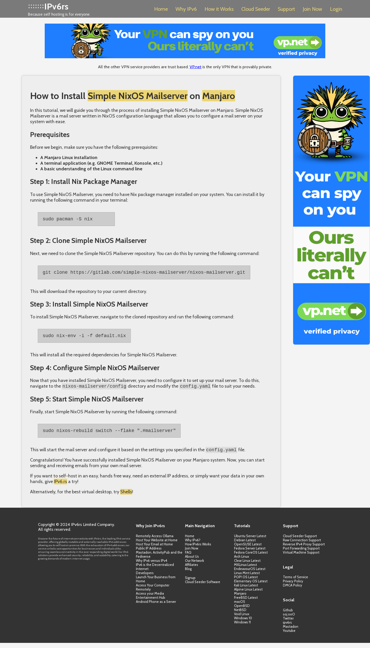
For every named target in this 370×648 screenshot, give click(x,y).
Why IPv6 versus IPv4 (151, 566)
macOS (239, 607)
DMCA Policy (292, 590)
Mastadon (290, 632)
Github (288, 615)
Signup (190, 583)
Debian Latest (245, 545)
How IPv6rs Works (198, 549)
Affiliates (191, 570)
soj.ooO (289, 619)
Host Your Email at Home (154, 549)
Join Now (312, 9)
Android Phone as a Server (156, 607)
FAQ (188, 557)
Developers (145, 578)
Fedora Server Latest (249, 553)
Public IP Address (149, 553)
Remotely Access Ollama (154, 541)
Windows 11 (242, 627)
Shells (126, 497)
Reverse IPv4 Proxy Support (304, 549)
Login (336, 9)
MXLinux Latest (245, 570)
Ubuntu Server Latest (250, 541)
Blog (188, 574)
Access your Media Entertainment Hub (150, 600)
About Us (192, 561)
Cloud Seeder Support (300, 541)
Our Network (194, 566)
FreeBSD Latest (246, 603)
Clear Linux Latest (247, 566)
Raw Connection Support (302, 545)
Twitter (288, 623)
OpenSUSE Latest (248, 549)
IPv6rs (56, 6)
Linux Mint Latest (247, 578)
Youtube (289, 636)
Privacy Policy (293, 586)
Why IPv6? (192, 545)
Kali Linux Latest (246, 590)
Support (286, 9)
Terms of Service (295, 582)
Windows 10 (243, 623)
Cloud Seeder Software (202, 587)
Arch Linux (241, 561)
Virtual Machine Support (301, 557)
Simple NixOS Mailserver (138, 95)
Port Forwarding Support (301, 553)
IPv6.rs (60, 486)
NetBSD (240, 615)
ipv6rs (287, 627)
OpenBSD (242, 611)
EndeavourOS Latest (249, 574)
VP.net (195, 66)
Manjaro (218, 95)
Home (161, 9)
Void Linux (241, 619)
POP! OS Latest (246, 582)
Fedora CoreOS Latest (251, 557)
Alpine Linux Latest (248, 594)
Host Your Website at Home (157, 545)
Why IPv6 (186, 9)
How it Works (219, 9)
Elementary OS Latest (250, 586)
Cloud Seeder (255, 9)
